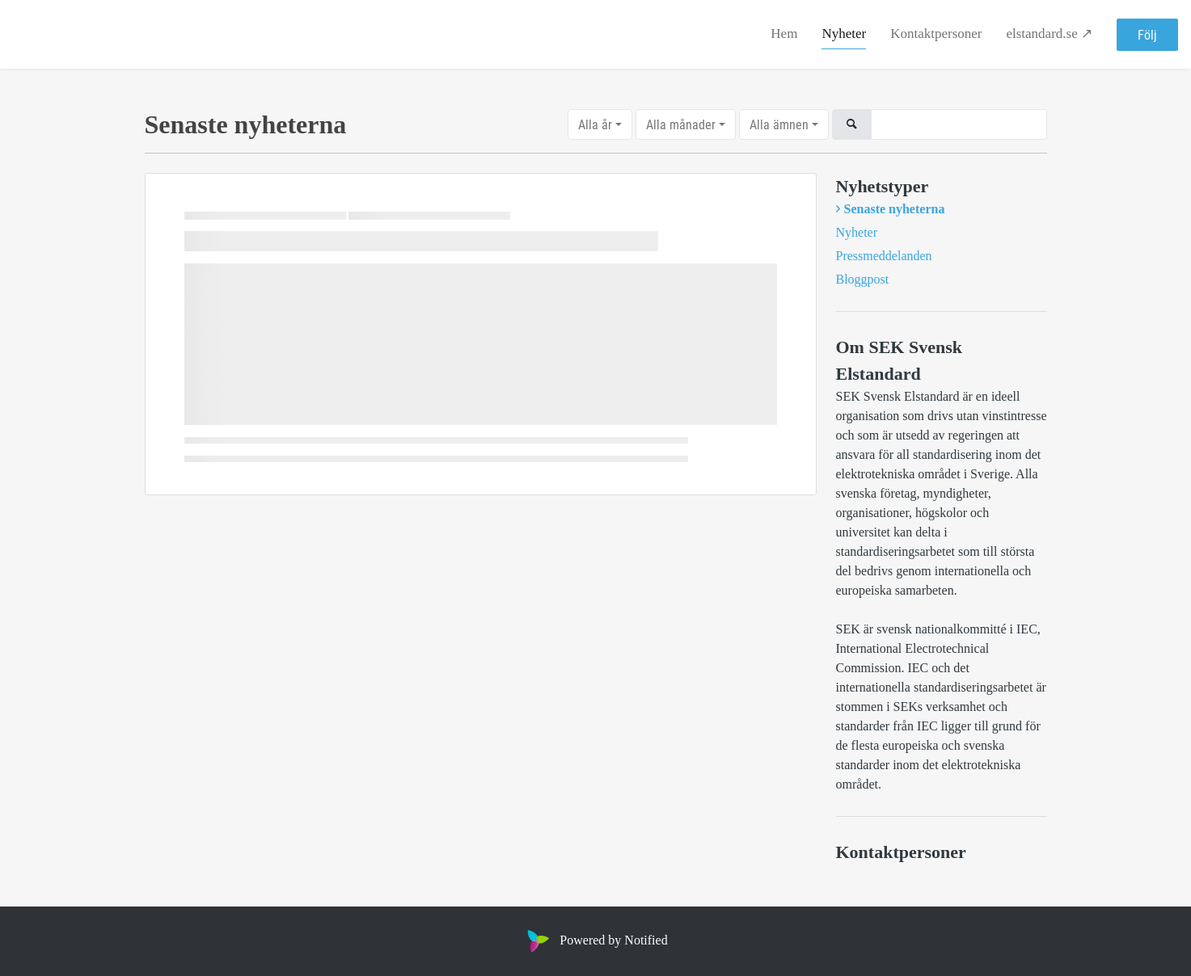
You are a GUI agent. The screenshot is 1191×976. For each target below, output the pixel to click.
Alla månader (681, 124)
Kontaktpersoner (936, 33)
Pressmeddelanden (884, 256)
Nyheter (843, 33)
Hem (784, 33)
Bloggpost (862, 279)
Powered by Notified (595, 940)
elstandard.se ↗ (1049, 33)
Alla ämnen (779, 124)
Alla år (595, 124)
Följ (1147, 34)
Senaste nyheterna (894, 209)
